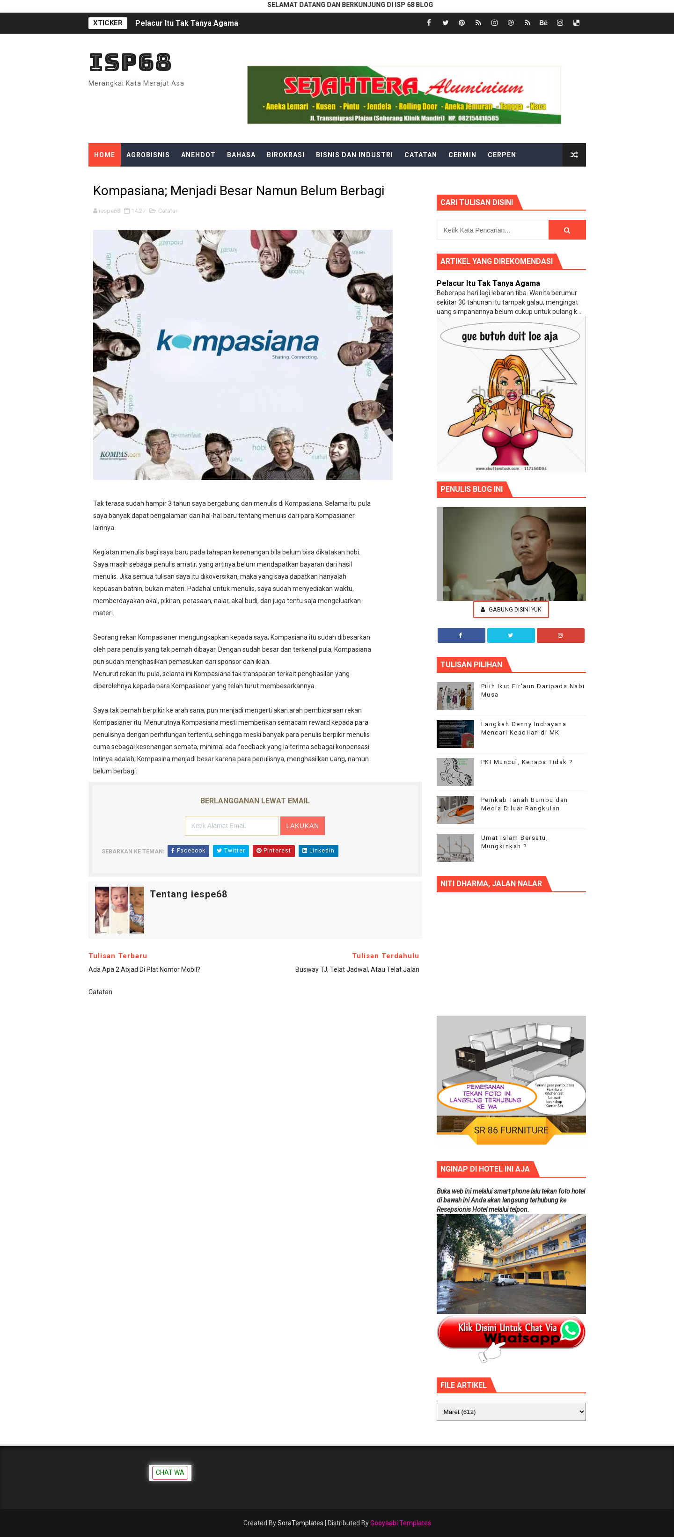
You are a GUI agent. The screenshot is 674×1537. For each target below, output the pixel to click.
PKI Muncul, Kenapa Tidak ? (527, 761)
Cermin (462, 155)
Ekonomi (199, 178)
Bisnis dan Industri (354, 155)
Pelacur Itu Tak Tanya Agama (186, 23)
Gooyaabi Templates (400, 1523)
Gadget (286, 178)
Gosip (323, 178)
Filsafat (243, 178)
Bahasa (241, 155)
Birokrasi (286, 155)
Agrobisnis (148, 155)
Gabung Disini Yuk (511, 609)
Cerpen (502, 155)
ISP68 (130, 62)
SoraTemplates (300, 1523)
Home (104, 155)
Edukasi (155, 178)
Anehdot (198, 155)
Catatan (420, 155)
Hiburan (362, 178)
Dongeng (111, 178)
